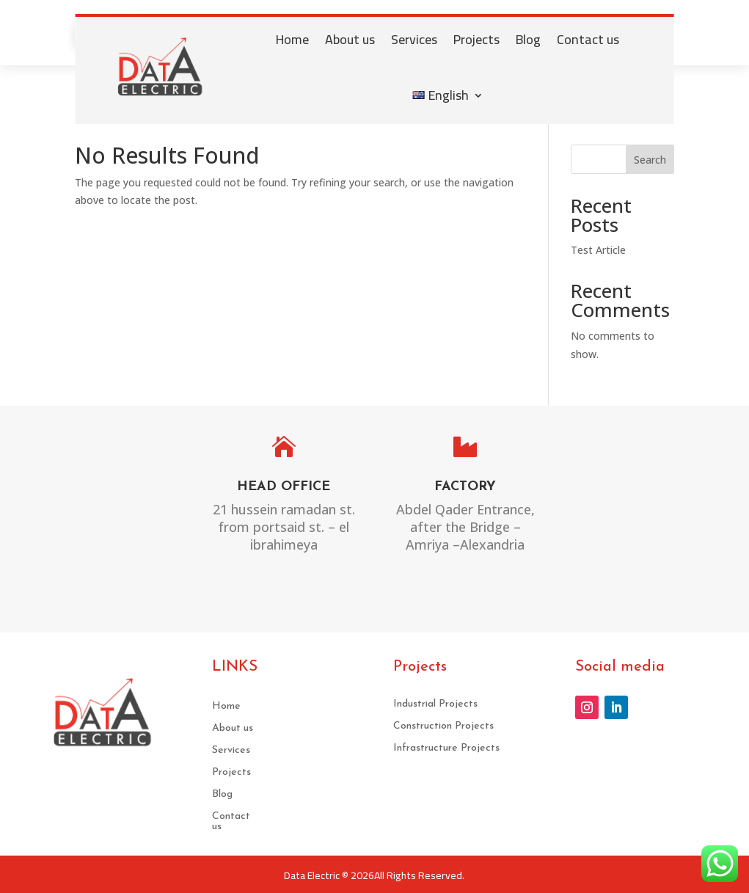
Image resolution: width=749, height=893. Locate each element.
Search (650, 160)
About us (350, 39)
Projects (476, 39)
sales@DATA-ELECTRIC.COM (645, 515)
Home (292, 39)
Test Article (598, 250)
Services (414, 39)
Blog (528, 39)
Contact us (588, 39)
